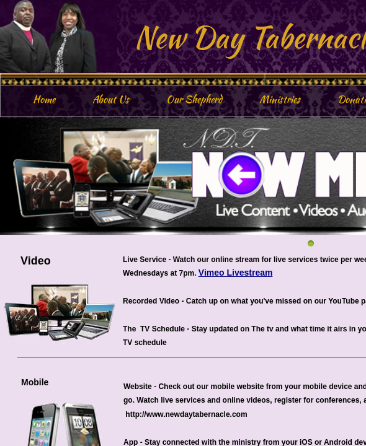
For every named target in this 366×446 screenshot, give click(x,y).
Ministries (279, 99)
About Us (110, 99)
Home (44, 99)
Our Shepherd (194, 99)
